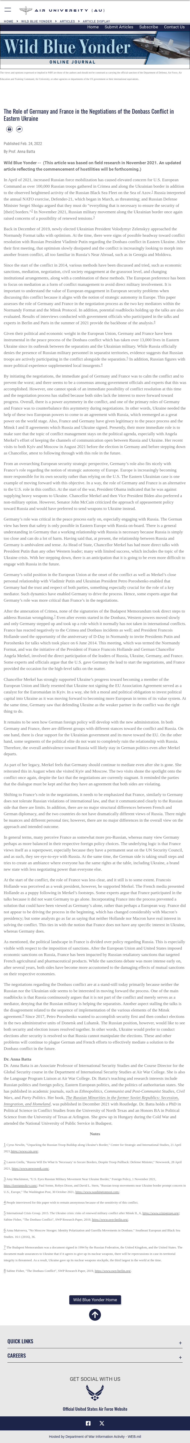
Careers (16, 1355)
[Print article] (9, 129)
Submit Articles (119, 26)
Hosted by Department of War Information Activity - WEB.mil (95, 1437)
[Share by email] (19, 129)
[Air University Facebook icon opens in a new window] (88, 1423)
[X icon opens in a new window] (102, 1423)
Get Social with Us (95, 1379)
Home (93, 26)
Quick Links (20, 1341)
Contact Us (174, 26)
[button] (8, 10)
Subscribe (148, 26)
